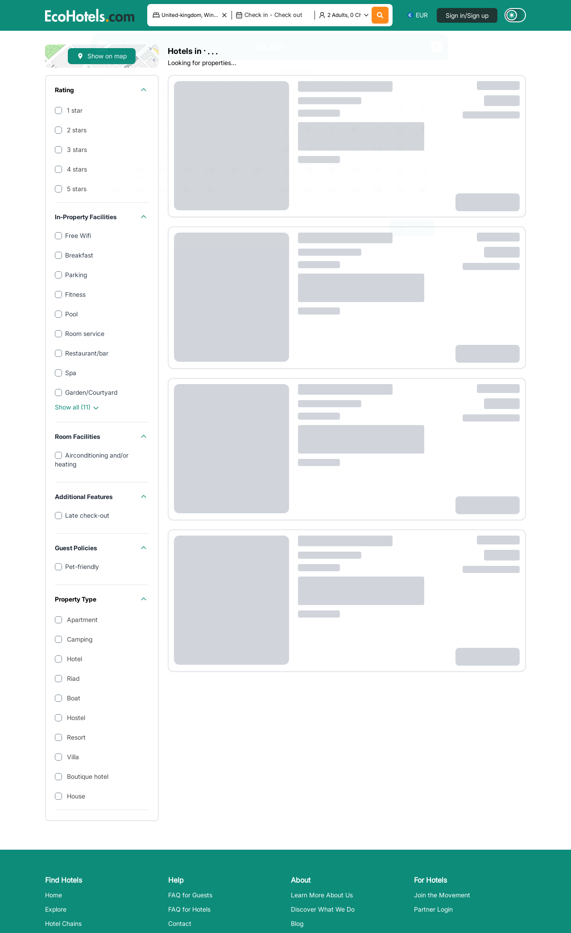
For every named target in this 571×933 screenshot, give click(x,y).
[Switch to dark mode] (515, 15)
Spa (70, 372)
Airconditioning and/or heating (91, 459)
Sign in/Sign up (467, 15)
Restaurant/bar (86, 353)
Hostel (75, 717)
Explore (55, 909)
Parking (76, 274)
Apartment (81, 619)
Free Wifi (78, 235)
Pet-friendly (82, 566)
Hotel (73, 659)
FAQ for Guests (190, 895)
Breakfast (79, 255)
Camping (78, 639)
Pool (71, 314)
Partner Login (433, 909)
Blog (297, 923)
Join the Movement (442, 895)
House (75, 796)
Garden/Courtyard (91, 392)
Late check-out (87, 515)
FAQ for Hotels (189, 909)
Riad (72, 678)
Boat (72, 698)
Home (53, 895)
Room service (84, 333)
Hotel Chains (63, 923)
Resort (75, 737)
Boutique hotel (86, 776)
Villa (72, 757)
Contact (179, 923)
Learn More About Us (322, 895)
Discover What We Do (323, 909)
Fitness (75, 294)
